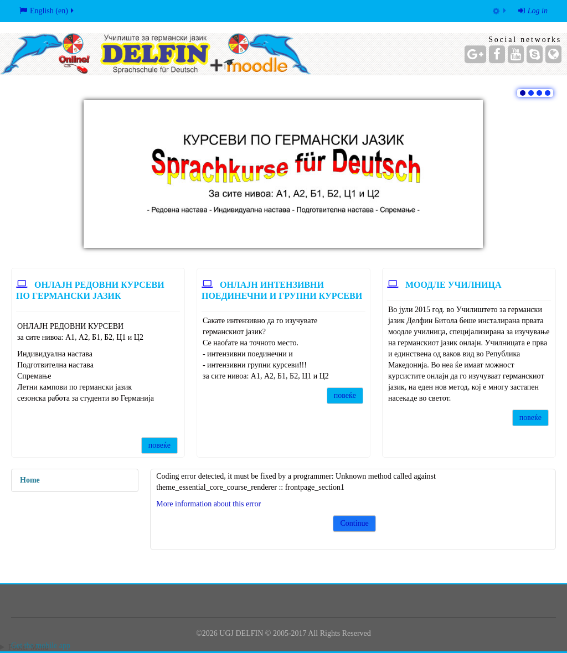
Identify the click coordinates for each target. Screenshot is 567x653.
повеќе (159, 445)
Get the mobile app (40, 645)
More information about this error (208, 504)
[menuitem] (499, 11)
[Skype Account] (535, 54)
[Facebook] (497, 54)
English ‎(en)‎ (47, 11)
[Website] (553, 54)
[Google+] (475, 54)
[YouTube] (516, 54)
